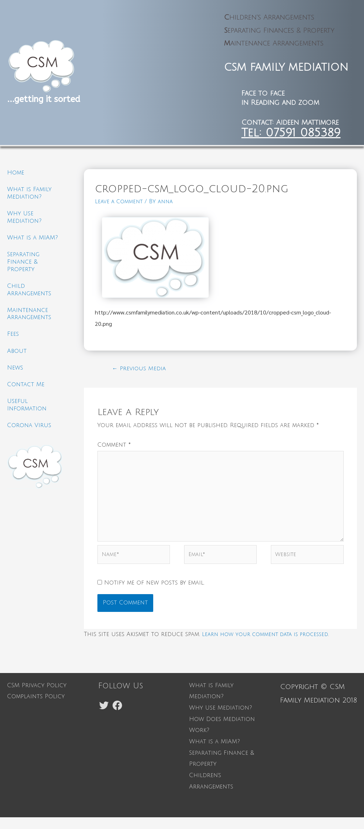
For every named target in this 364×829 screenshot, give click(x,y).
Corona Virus (29, 436)
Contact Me (25, 393)
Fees (13, 340)
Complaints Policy (36, 708)
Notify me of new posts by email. (154, 594)
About (17, 358)
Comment (114, 446)
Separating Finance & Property (23, 265)
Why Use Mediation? (220, 719)
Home (15, 172)
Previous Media (141, 369)
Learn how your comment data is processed (271, 646)
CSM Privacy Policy (36, 697)
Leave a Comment (121, 201)
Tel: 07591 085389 (291, 132)
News (15, 375)
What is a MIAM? (32, 240)
